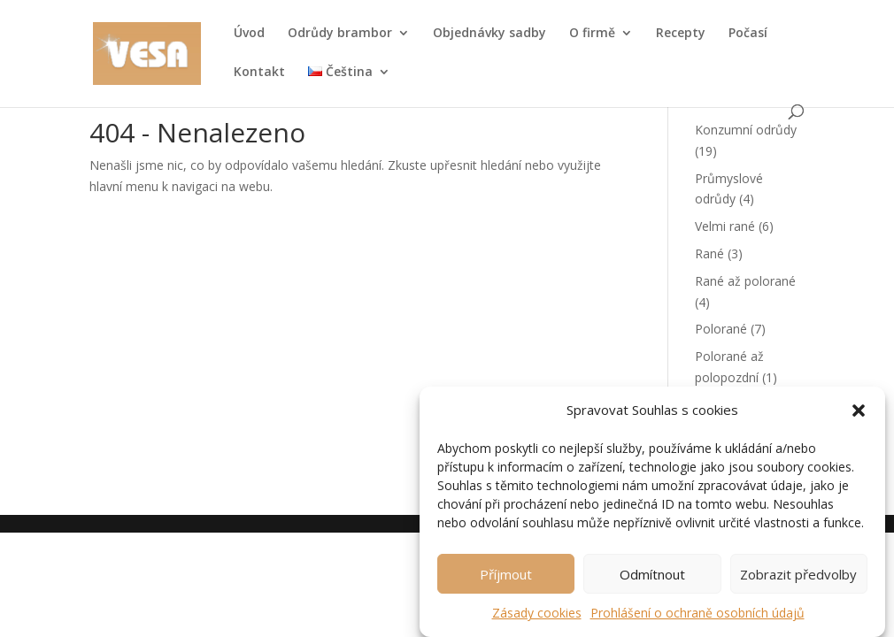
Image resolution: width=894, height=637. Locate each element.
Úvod (249, 34)
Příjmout (506, 580)
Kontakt (259, 72)
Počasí (747, 34)
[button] (858, 417)
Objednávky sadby (489, 34)
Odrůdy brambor (340, 34)
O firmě (592, 34)
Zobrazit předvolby (798, 580)
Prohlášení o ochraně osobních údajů (697, 618)
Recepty (680, 34)
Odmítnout (652, 580)
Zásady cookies (537, 618)
